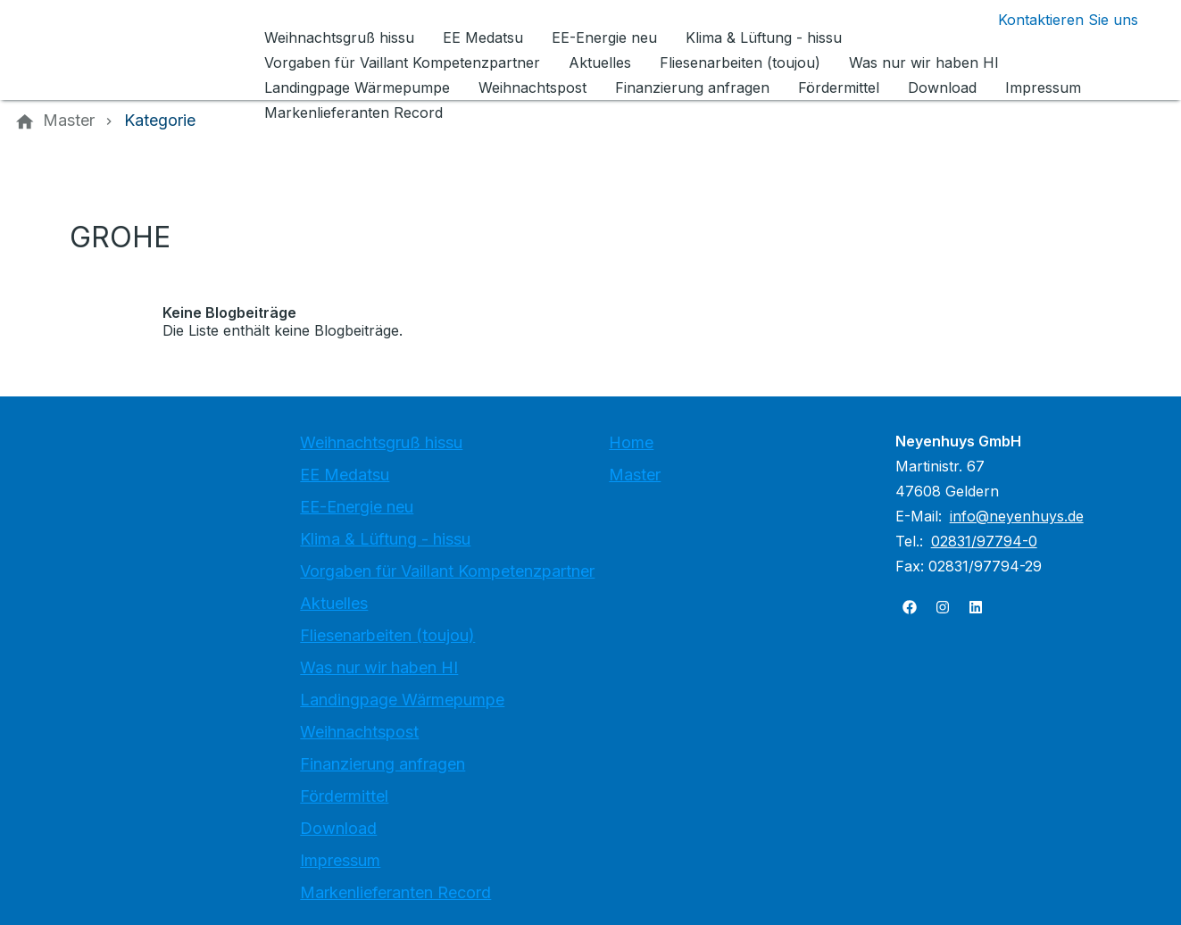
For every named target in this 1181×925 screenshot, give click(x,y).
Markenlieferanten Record (395, 892)
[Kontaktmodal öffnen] (1053, 19)
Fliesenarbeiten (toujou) (387, 635)
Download (338, 828)
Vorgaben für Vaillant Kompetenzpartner (447, 571)
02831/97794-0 (984, 541)
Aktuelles (334, 603)
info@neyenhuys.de (1017, 516)
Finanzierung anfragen (382, 763)
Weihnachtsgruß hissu (381, 442)
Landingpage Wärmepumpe (402, 699)
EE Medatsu (344, 474)
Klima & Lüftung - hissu (385, 538)
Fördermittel (344, 796)
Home (631, 442)
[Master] (69, 121)
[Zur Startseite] (136, 50)
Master (635, 474)
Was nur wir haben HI (379, 667)
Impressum (340, 860)
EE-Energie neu (356, 506)
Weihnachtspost (359, 731)
